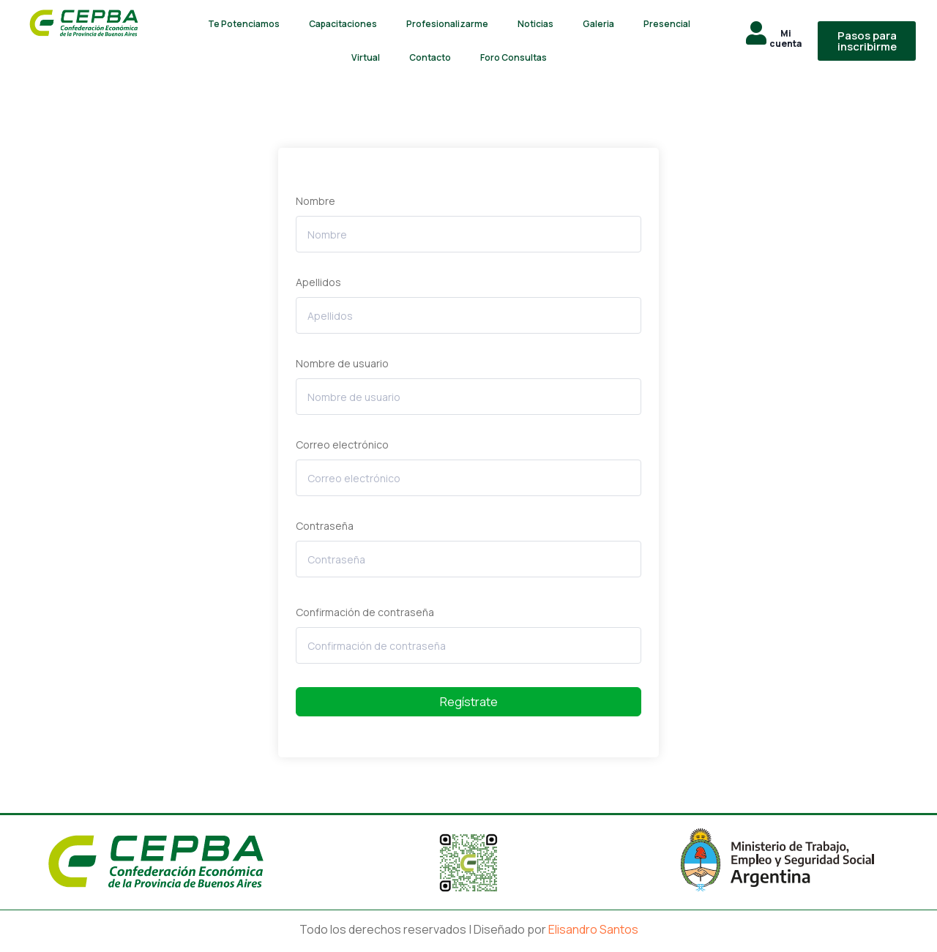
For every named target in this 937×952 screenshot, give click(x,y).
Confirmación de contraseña (365, 612)
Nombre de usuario (342, 363)
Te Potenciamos (244, 24)
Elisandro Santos (593, 929)
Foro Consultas (513, 57)
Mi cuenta (785, 38)
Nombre (315, 201)
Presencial (666, 24)
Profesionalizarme (447, 24)
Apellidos (318, 282)
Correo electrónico (342, 444)
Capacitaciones (343, 24)
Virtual (365, 57)
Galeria (598, 24)
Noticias (535, 24)
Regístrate (469, 702)
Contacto (430, 57)
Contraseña (325, 526)
